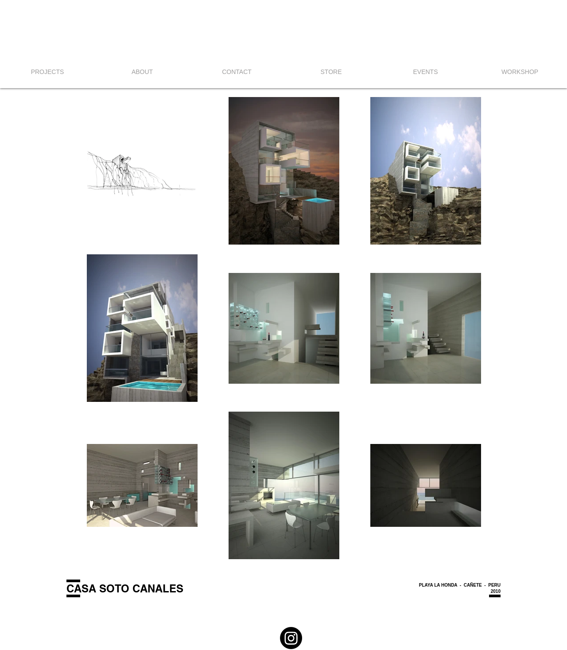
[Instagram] (291, 638)
